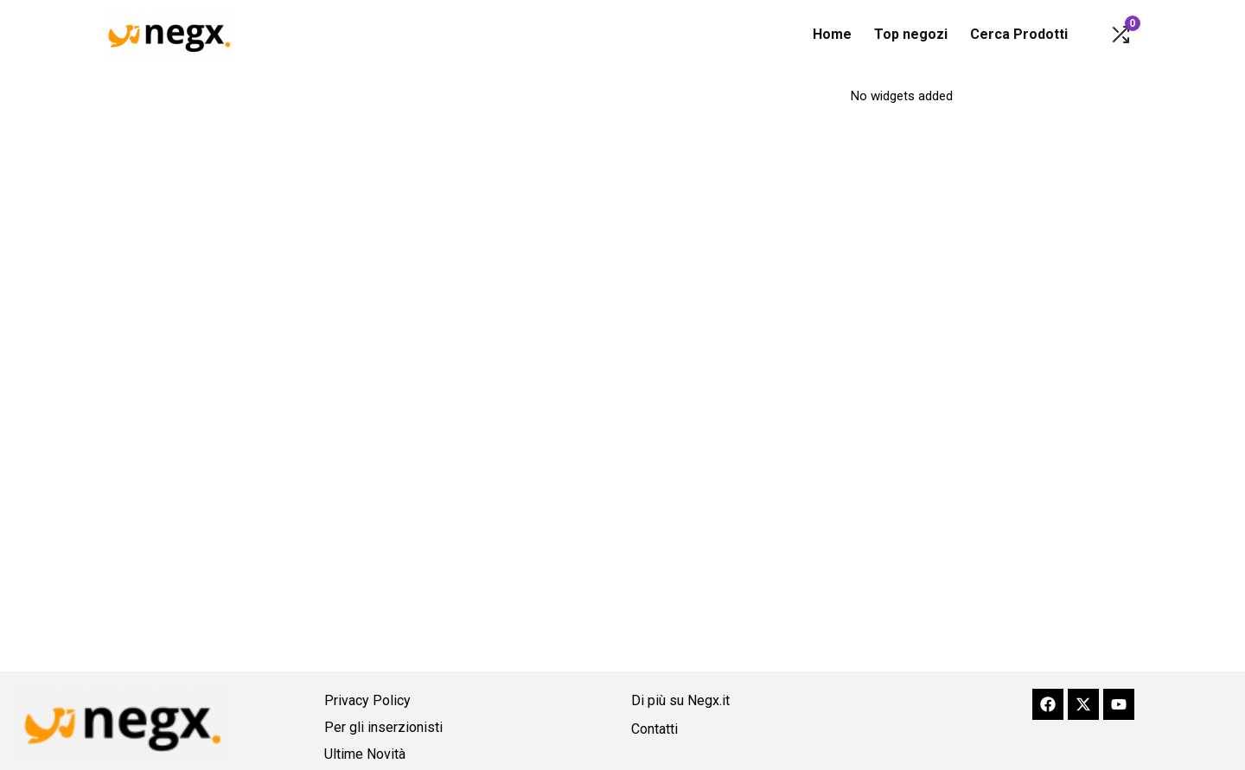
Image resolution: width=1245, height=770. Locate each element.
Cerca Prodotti (1019, 34)
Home (832, 34)
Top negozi (911, 34)
